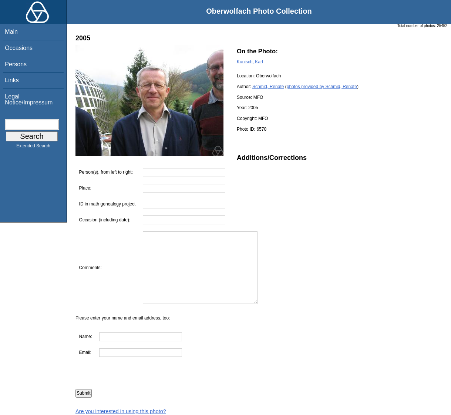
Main (11, 32)
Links (11, 80)
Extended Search (33, 147)
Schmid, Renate (268, 86)
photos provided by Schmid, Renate (322, 86)
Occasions (19, 48)
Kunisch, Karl (250, 61)
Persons (16, 64)
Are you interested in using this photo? (120, 411)
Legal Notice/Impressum (29, 99)
